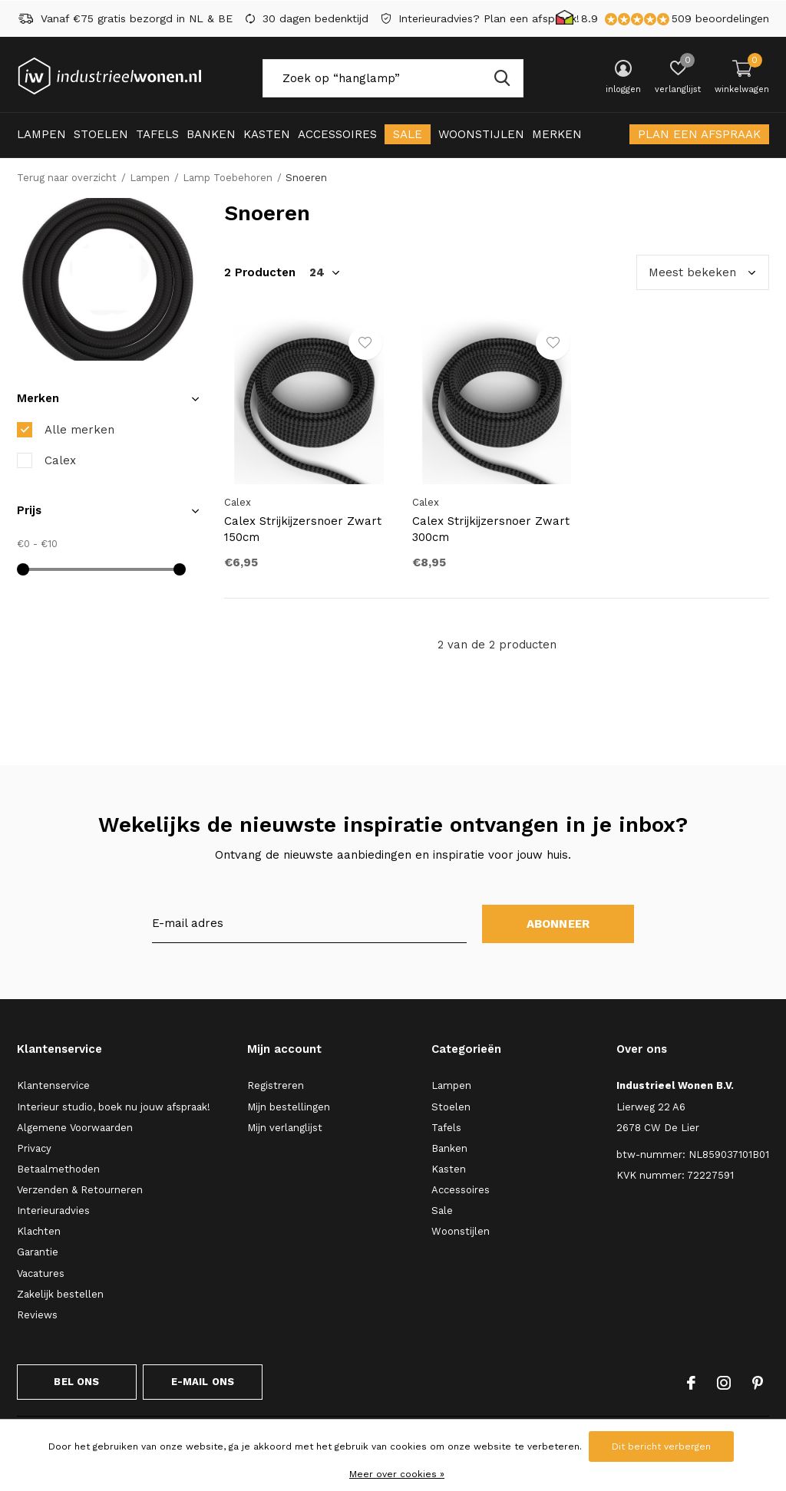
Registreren (275, 1085)
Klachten (39, 1231)
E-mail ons (203, 1381)
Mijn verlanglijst (284, 1127)
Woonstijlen (481, 134)
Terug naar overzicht (67, 177)
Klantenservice (53, 1085)
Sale (407, 134)
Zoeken (502, 78)
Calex (60, 460)
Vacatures (40, 1273)
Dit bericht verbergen (661, 1446)
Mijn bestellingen (288, 1107)
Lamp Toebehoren (227, 177)
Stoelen (101, 134)
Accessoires (337, 134)
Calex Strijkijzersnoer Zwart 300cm (491, 529)
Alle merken (79, 430)
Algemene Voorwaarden (75, 1127)
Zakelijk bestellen (60, 1294)
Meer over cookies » (396, 1474)
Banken (211, 134)
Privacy (34, 1148)
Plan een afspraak (699, 134)
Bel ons (76, 1381)
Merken (557, 134)
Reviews (37, 1315)
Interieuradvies (53, 1210)
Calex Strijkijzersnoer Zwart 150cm (302, 529)
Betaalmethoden (58, 1169)
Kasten (266, 134)
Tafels (157, 134)
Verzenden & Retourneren (80, 1190)
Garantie (37, 1252)
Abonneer (558, 924)
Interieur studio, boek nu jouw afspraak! (113, 1107)
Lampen (41, 134)
